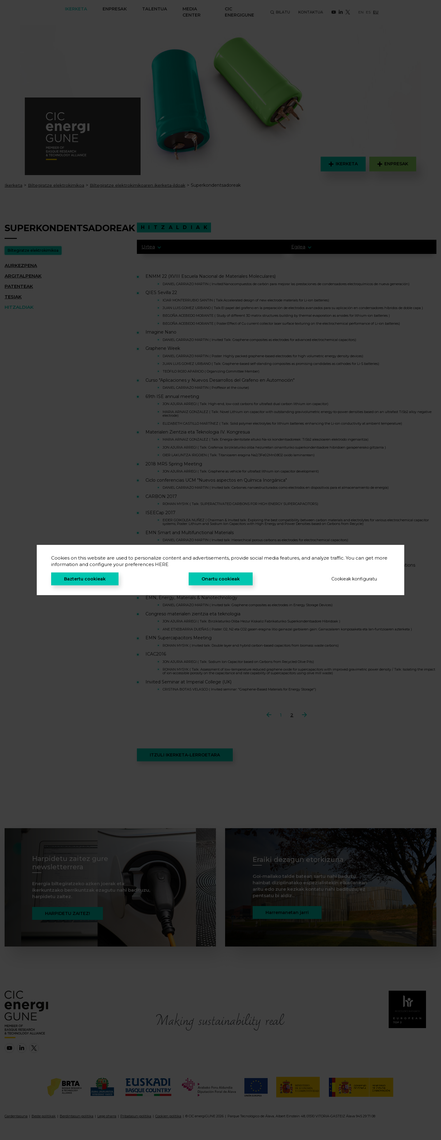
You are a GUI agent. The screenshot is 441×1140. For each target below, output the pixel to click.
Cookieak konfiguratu (354, 579)
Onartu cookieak (221, 579)
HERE (161, 564)
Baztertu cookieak (85, 579)
